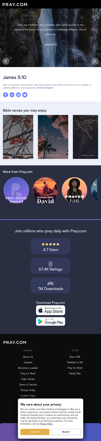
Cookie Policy (28, 395)
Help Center (28, 379)
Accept (34, 432)
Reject (66, 432)
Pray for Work (28, 373)
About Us (28, 356)
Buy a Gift (75, 356)
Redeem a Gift (75, 362)
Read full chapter (45, 87)
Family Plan (75, 373)
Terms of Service (28, 384)
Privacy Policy (28, 390)
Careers (28, 362)
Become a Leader (28, 367)
